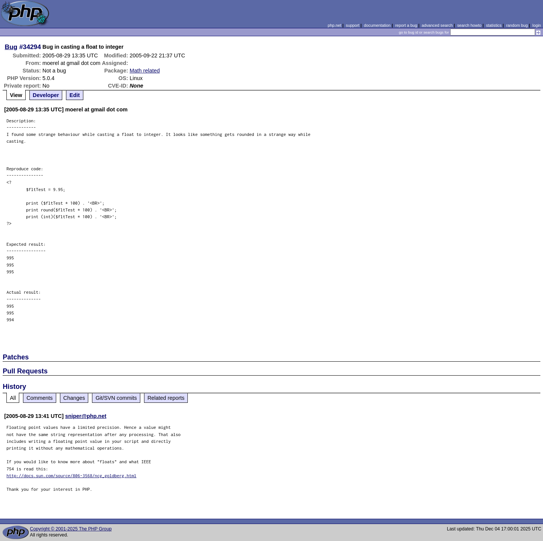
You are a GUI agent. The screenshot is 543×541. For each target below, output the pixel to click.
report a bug (406, 25)
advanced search (437, 25)
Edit (74, 95)
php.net (334, 25)
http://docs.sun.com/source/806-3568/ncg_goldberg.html (71, 475)
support (352, 25)
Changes (74, 398)
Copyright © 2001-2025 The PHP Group (71, 529)
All (13, 398)
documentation (377, 25)
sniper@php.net (85, 416)
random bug (517, 25)
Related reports (165, 398)
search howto (469, 25)
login (536, 25)
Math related (145, 71)
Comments (39, 398)
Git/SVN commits (116, 398)
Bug (11, 47)
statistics (494, 25)
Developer (46, 95)
